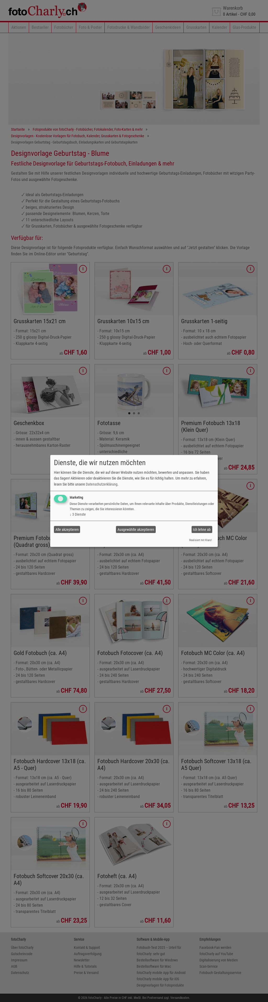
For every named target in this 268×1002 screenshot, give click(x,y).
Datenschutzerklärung (102, 484)
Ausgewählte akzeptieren (136, 529)
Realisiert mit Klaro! (200, 540)
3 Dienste (78, 514)
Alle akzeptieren (67, 529)
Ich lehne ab (202, 529)
